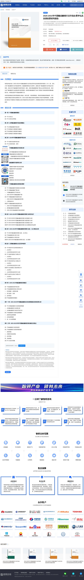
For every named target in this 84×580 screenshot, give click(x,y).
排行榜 (59, 5)
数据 (64, 5)
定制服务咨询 (22, 345)
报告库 (40, 5)
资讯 (53, 5)
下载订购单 (65, 45)
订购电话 (45, 33)
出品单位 (45, 31)
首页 (3, 9)
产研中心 (47, 5)
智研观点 (18, 5)
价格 (44, 40)
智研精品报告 (24, 572)
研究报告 (25, 5)
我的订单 (80, 1)
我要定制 (80, 244)
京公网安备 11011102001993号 (52, 574)
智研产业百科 (32, 572)
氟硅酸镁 (45, 12)
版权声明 (6, 57)
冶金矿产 (14, 9)
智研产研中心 (41, 572)
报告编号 (45, 29)
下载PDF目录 (77, 49)
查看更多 (72, 105)
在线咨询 (63, 49)
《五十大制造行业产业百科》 (42, 67)
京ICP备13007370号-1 (40, 574)
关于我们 (74, 1)
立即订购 (49, 49)
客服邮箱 (45, 35)
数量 (44, 44)
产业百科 (33, 5)
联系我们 (48, 572)
